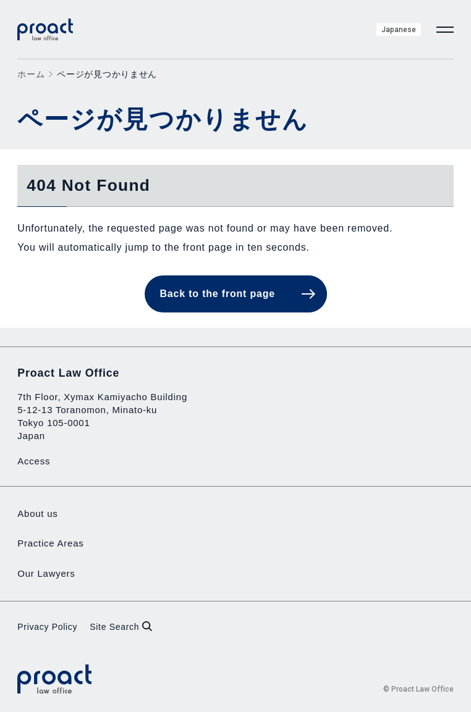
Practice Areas (50, 543)
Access (33, 461)
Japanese (398, 29)
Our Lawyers (46, 573)
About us (37, 513)
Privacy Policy (47, 627)
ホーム (31, 74)
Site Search (121, 627)
